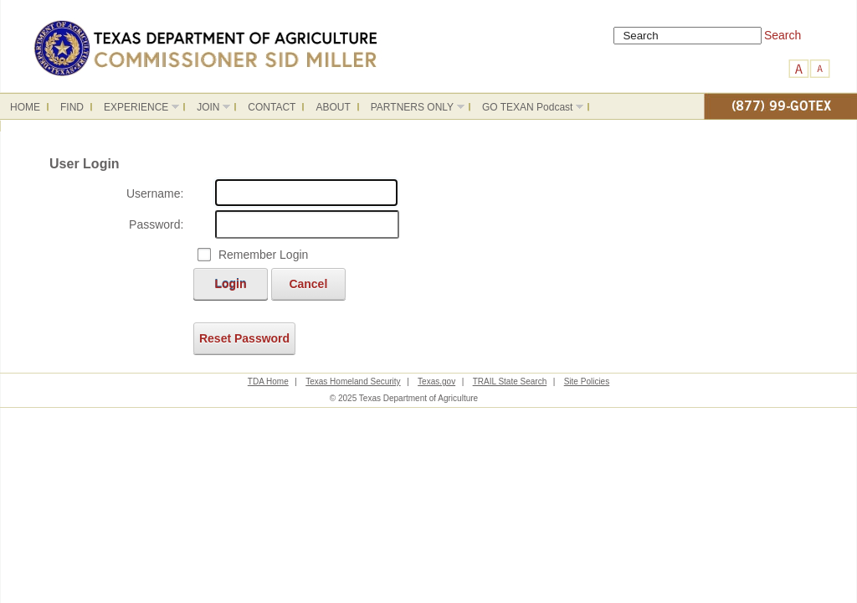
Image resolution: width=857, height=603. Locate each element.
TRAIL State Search (510, 381)
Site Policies (586, 381)
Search (782, 35)
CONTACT (271, 107)
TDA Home (268, 381)
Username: (154, 193)
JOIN (208, 109)
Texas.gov (436, 381)
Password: (156, 224)
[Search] (687, 35)
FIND (72, 107)
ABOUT (333, 107)
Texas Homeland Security (352, 381)
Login (230, 284)
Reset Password (244, 338)
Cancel (308, 284)
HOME (25, 107)
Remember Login (263, 254)
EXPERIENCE (136, 109)
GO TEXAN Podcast (527, 109)
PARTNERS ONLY (412, 109)
